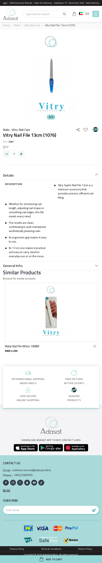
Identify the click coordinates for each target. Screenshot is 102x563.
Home (6, 25)
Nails (17, 25)
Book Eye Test (77, 3)
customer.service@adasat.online (31, 470)
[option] (51, 75)
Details (8, 175)
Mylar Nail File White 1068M (22, 346)
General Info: (13, 265)
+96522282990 (23, 475)
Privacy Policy (17, 549)
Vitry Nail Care (32, 25)
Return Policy (85, 549)
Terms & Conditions (51, 549)
